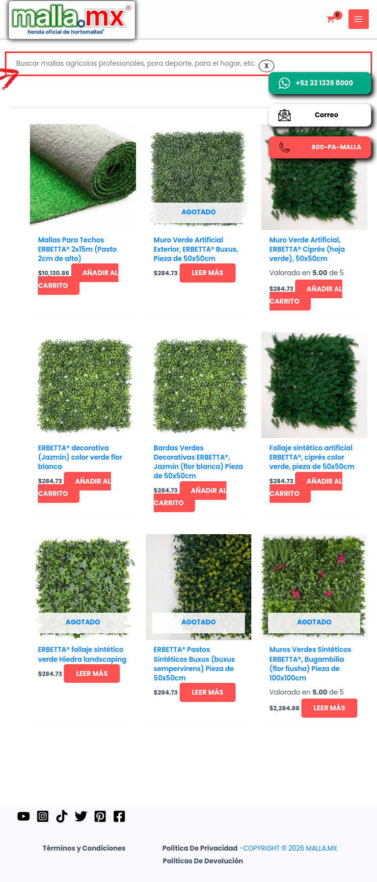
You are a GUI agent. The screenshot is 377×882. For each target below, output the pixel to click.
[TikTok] (64, 816)
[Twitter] (85, 816)
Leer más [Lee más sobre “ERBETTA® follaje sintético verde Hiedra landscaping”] (68, 702)
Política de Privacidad (200, 848)
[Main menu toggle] (358, 26)
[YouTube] (23, 816)
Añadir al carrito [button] (82, 302)
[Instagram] (44, 816)
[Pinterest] (106, 816)
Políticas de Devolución (203, 861)
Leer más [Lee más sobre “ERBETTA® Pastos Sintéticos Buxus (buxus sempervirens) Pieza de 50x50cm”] (184, 721)
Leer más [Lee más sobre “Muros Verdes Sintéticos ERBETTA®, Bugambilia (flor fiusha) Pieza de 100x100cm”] (302, 737)
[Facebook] (126, 816)
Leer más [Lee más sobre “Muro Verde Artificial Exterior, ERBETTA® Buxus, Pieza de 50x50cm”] (184, 302)
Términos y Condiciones (84, 848)
